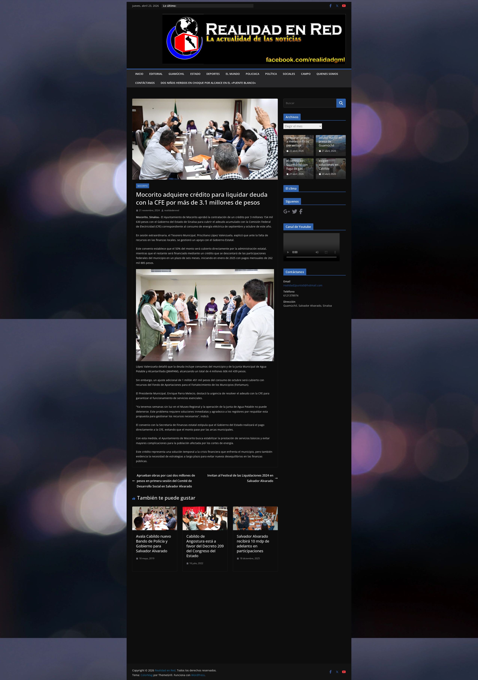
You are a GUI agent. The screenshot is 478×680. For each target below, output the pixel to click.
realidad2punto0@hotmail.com (302, 285)
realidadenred (171, 210)
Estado (195, 74)
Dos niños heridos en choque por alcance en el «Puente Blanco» (208, 83)
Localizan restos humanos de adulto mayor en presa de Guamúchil (330, 137)
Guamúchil (176, 74)
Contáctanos (145, 83)
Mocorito (142, 186)
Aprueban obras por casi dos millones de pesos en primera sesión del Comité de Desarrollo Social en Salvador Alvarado (163, 480)
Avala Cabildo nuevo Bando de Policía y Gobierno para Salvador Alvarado (153, 543)
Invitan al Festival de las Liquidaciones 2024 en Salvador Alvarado (242, 478)
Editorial (156, 74)
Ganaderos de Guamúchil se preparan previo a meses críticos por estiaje (297, 137)
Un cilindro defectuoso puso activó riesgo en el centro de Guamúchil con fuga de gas (298, 159)
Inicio (139, 74)
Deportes (213, 74)
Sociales (289, 74)
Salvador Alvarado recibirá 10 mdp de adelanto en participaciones (253, 543)
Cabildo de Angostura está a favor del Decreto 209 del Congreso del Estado (205, 546)
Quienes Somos (327, 74)
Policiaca (252, 74)
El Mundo (233, 74)
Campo (306, 74)
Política (271, 74)
